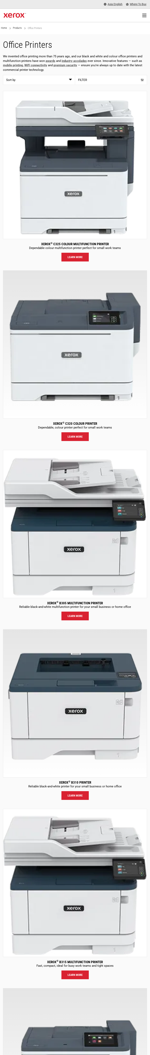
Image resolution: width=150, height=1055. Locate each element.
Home (4, 27)
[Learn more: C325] (75, 165)
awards (50, 61)
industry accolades (74, 61)
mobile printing (13, 65)
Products (17, 27)
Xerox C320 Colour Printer (75, 424)
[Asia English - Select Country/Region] (113, 4)
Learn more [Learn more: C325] (75, 257)
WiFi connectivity (35, 65)
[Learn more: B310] (75, 703)
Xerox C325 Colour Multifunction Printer (75, 244)
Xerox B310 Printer (75, 782)
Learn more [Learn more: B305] (75, 616)
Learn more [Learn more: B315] (75, 974)
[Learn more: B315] (75, 883)
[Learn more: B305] (75, 524)
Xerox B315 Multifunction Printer (75, 962)
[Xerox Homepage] (15, 15)
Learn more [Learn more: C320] (75, 436)
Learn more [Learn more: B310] (75, 795)
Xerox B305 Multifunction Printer (75, 603)
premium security (65, 65)
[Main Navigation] (144, 15)
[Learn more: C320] (75, 344)
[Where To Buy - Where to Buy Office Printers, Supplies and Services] (136, 4)
